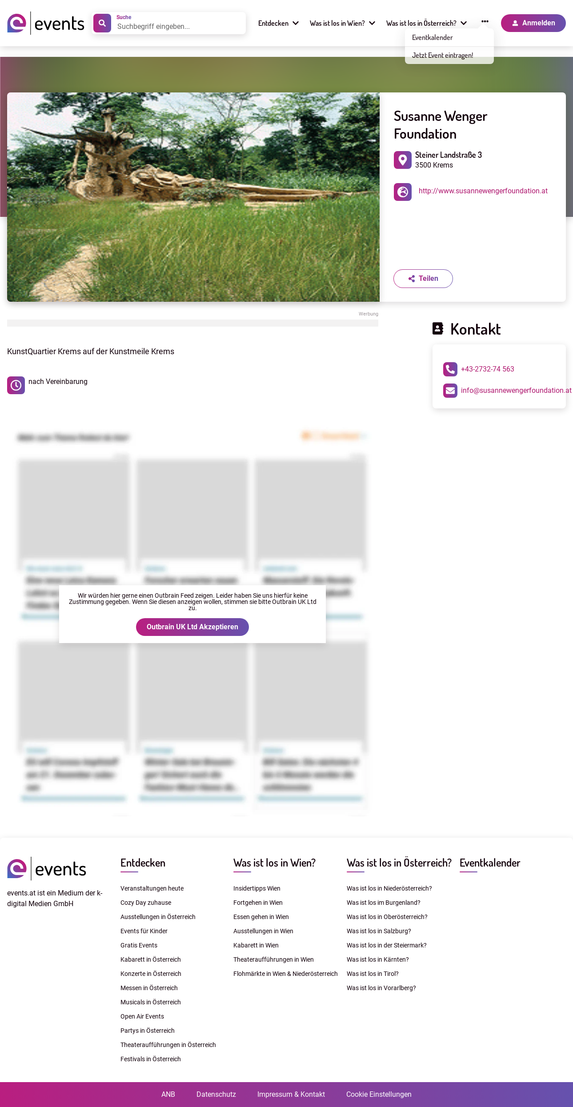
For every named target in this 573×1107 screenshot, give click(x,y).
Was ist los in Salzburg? (379, 931)
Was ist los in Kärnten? (378, 959)
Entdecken (142, 862)
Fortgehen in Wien (258, 902)
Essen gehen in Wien (261, 916)
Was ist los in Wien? (274, 862)
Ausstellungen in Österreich (158, 916)
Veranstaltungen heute (152, 888)
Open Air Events (142, 1016)
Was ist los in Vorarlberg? (381, 987)
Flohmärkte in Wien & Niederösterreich (285, 973)
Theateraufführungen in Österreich (168, 1044)
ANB (168, 1094)
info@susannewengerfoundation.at (507, 391)
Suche (123, 17)
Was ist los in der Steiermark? (387, 945)
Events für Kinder (144, 931)
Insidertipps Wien (256, 888)
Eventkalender (490, 862)
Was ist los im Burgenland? (384, 902)
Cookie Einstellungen (379, 1094)
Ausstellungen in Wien (263, 931)
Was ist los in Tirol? (373, 973)
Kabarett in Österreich (150, 959)
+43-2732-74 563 (478, 369)
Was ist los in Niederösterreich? (389, 888)
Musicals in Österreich (150, 1002)
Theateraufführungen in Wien (273, 959)
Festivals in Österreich (150, 1059)
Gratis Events (138, 945)
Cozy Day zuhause (145, 902)
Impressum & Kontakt (291, 1094)
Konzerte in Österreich (150, 973)
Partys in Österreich (147, 1030)
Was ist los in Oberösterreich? (387, 916)
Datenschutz (216, 1094)
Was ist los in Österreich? (399, 862)
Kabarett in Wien (256, 945)
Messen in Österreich (149, 987)
